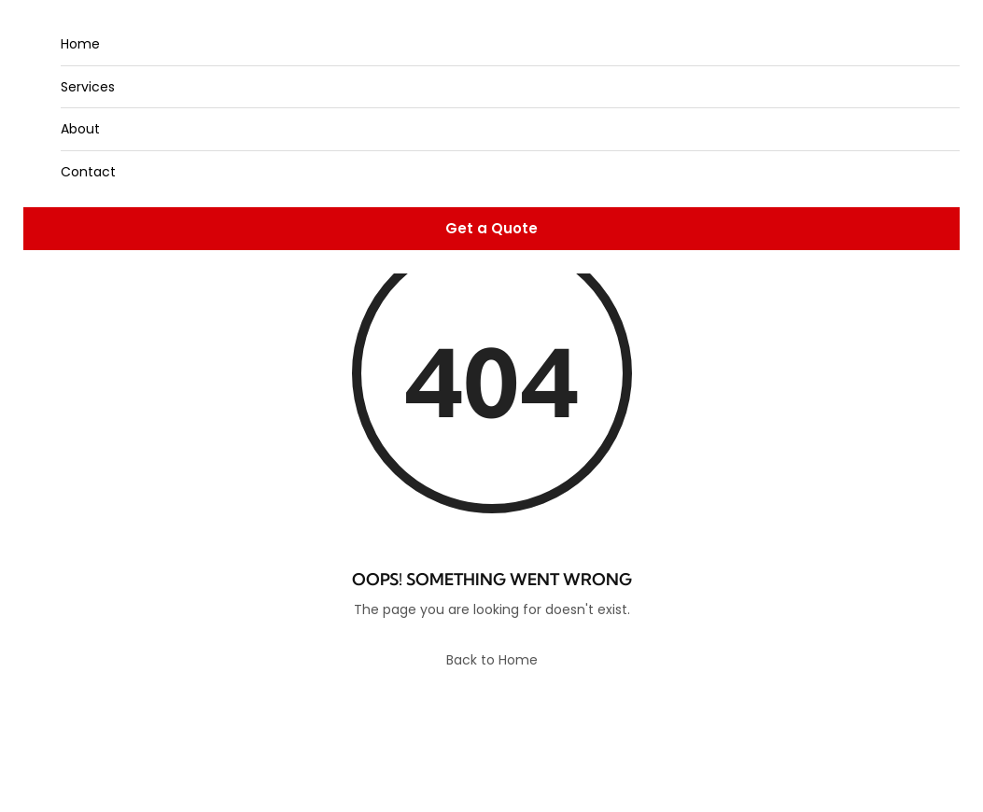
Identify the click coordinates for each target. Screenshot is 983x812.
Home (80, 44)
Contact (88, 171)
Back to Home (492, 660)
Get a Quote (491, 228)
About (80, 128)
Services (88, 86)
